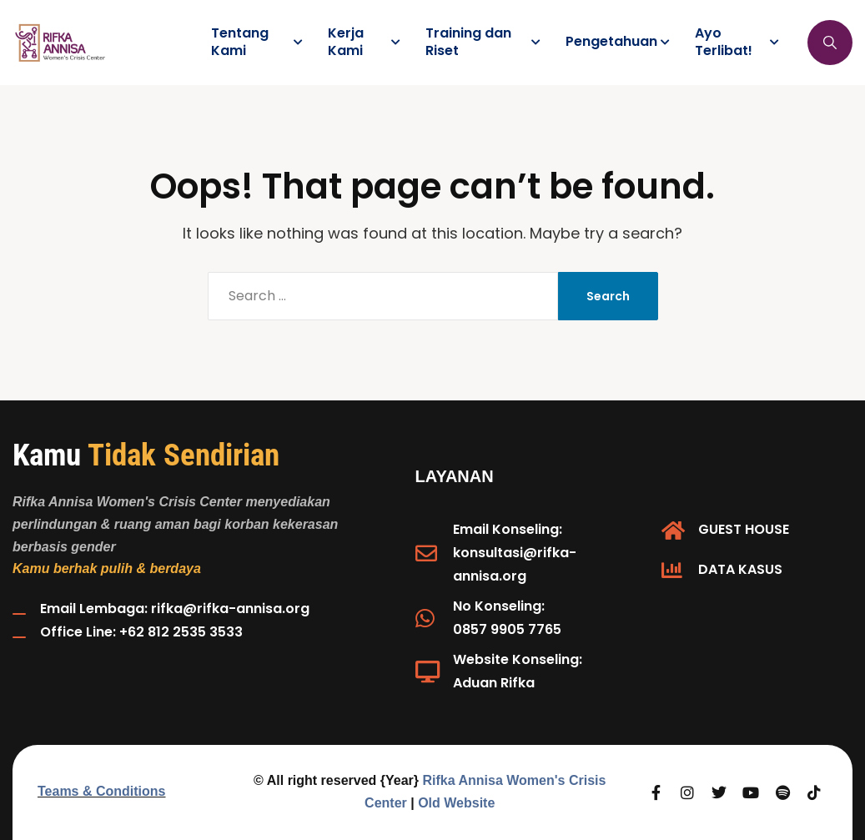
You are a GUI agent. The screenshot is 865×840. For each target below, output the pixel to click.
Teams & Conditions (102, 791)
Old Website (456, 803)
